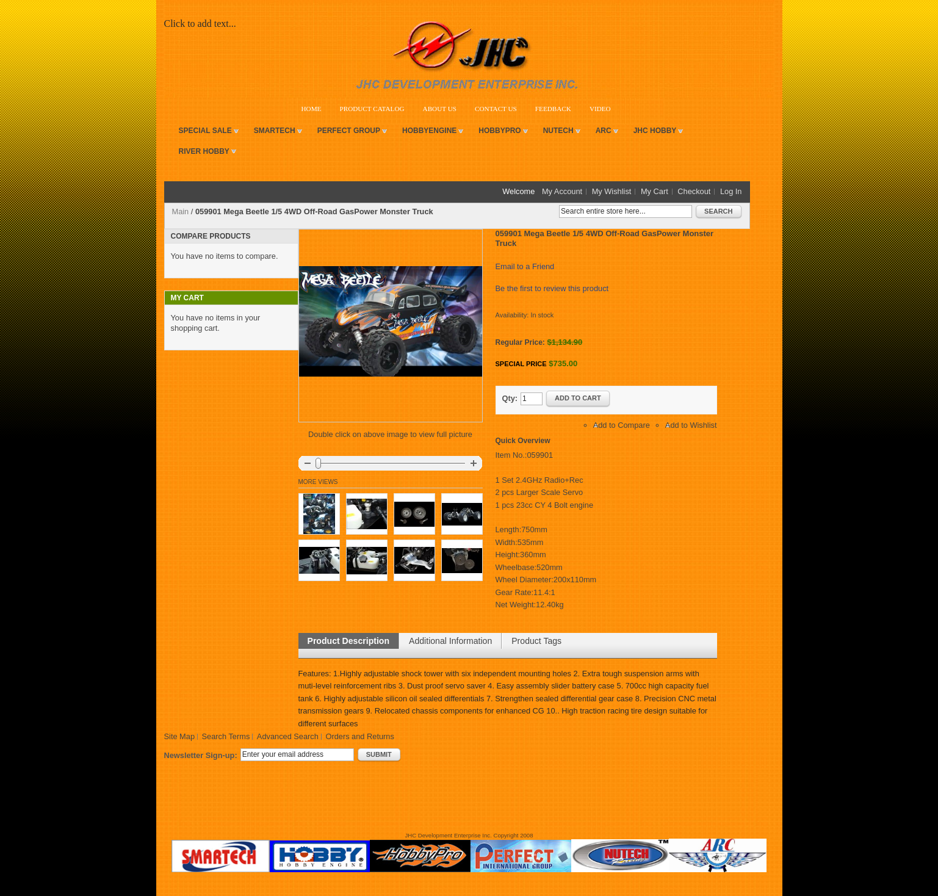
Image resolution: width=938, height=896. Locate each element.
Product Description (349, 641)
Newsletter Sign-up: (200, 755)
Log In (731, 191)
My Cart (654, 191)
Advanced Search (288, 736)
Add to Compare (621, 425)
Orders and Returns (359, 736)
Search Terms (226, 736)
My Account (562, 191)
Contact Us (496, 108)
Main (180, 211)
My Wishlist (612, 191)
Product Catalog (371, 108)
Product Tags (536, 641)
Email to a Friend (525, 266)
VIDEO (600, 108)
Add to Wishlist (691, 425)
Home (311, 108)
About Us (439, 108)
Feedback (553, 108)
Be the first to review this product (552, 288)
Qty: (510, 398)
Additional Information (450, 641)
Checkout (693, 191)
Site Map (179, 736)
